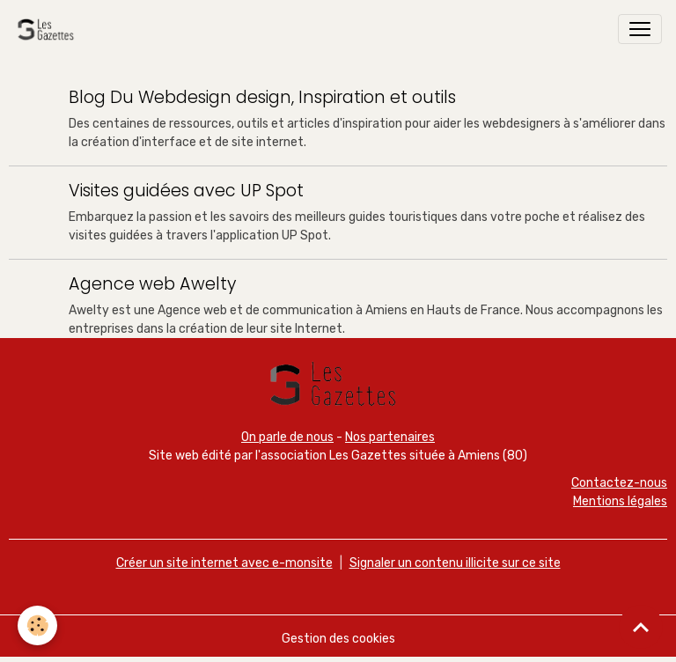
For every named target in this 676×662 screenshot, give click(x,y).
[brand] (49, 29)
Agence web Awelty (152, 284)
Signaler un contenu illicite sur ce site (455, 562)
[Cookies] (37, 625)
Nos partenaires (390, 437)
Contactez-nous (619, 482)
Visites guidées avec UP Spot (186, 190)
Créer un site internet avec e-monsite (224, 562)
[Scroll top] (641, 627)
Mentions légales (620, 501)
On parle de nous (287, 437)
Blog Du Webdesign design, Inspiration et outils (262, 97)
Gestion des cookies (338, 638)
